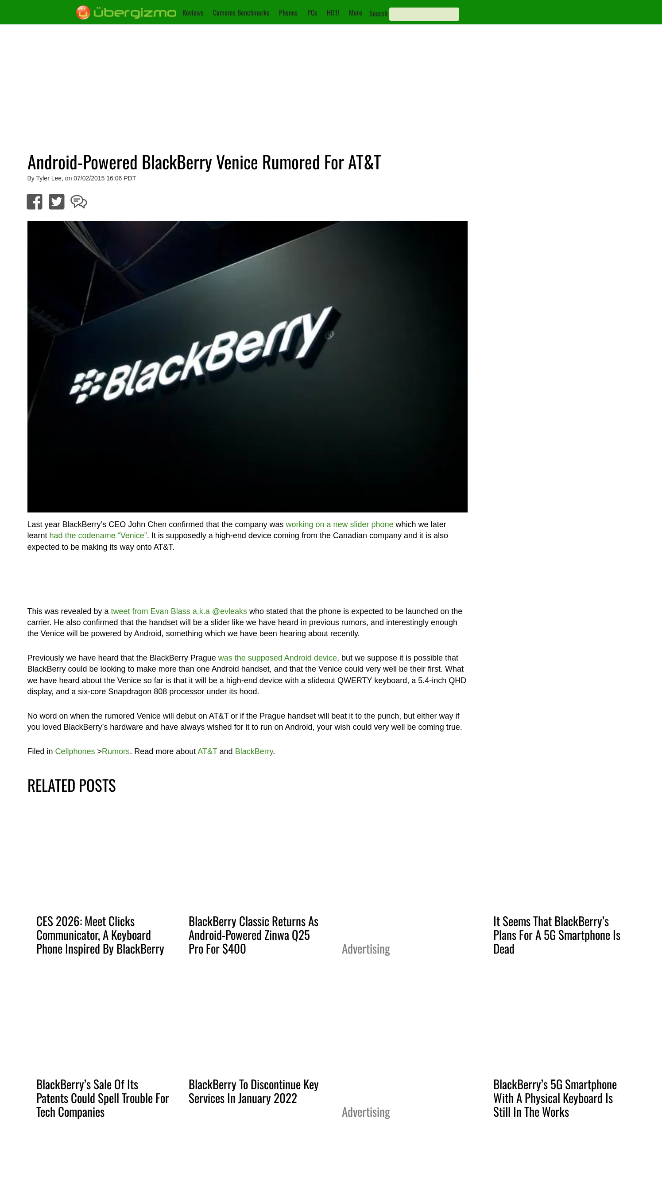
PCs (312, 12)
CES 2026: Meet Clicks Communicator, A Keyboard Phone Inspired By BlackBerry (100, 934)
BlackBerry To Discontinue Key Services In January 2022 (254, 1091)
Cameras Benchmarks (241, 12)
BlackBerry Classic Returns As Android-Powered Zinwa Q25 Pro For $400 (253, 934)
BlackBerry (254, 751)
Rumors (116, 751)
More (355, 12)
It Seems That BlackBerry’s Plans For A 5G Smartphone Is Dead (556, 934)
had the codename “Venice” (98, 535)
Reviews (192, 12)
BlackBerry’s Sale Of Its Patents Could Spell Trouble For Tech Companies (102, 1097)
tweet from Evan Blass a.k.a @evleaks (179, 611)
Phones (288, 12)
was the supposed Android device (277, 657)
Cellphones (75, 751)
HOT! (333, 12)
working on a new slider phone (339, 524)
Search (378, 13)
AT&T (207, 751)
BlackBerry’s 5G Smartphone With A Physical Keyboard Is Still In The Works (555, 1097)
